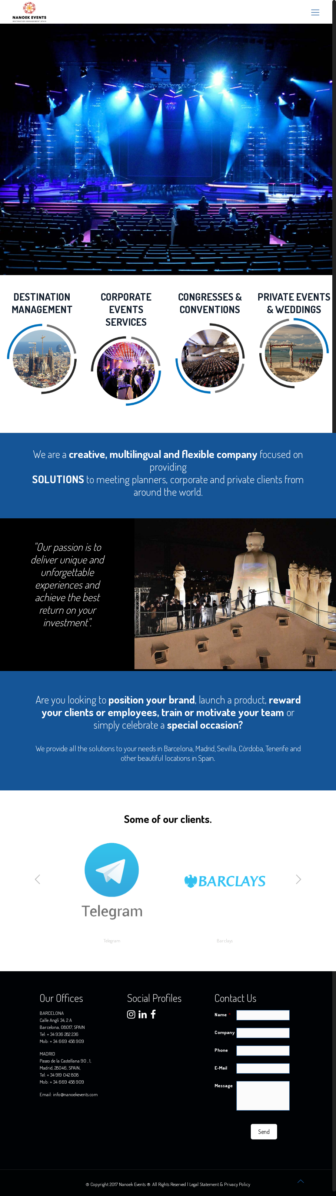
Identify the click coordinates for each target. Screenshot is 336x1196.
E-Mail (220, 1068)
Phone (221, 1050)
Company (224, 1032)
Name (222, 1014)
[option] (112, 890)
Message (223, 1085)
